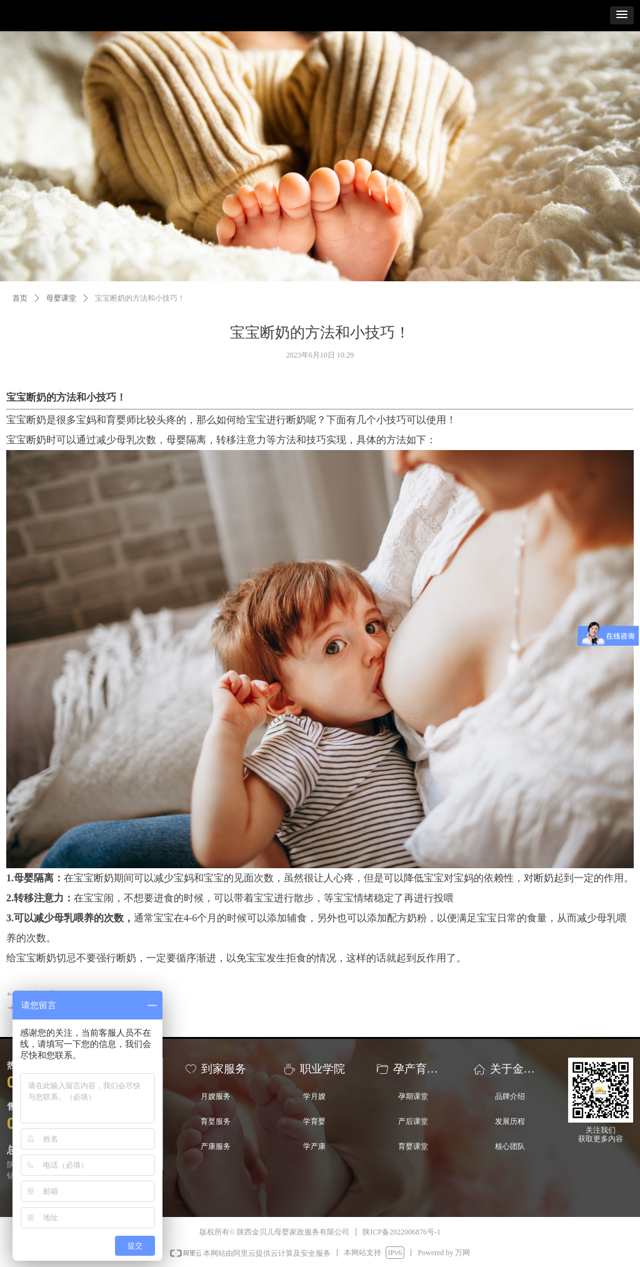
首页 (20, 298)
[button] (622, 15)
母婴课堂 (61, 298)
